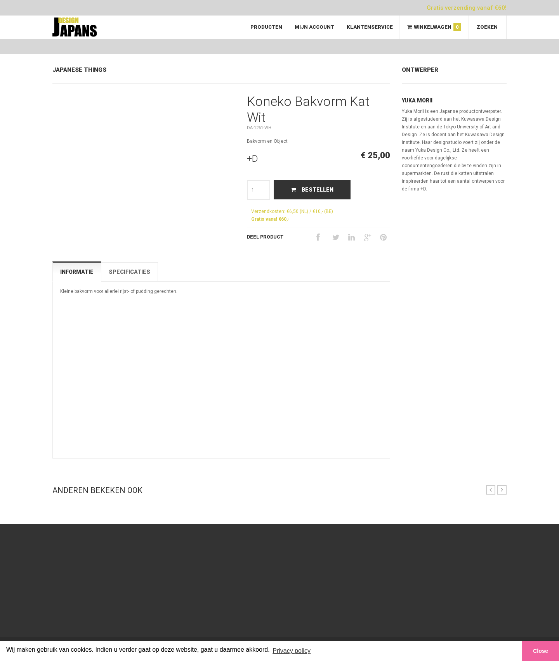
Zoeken (487, 27)
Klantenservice (370, 27)
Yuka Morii (417, 100)
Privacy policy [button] (292, 650)
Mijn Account (314, 27)
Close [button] (540, 651)
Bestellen (312, 190)
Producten (266, 27)
